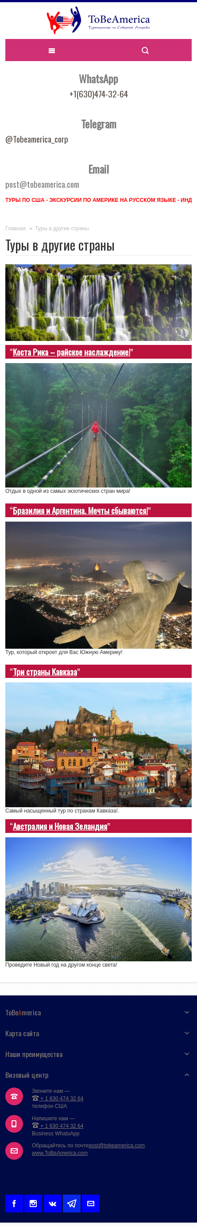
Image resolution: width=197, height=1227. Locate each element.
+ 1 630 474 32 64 (57, 1098)
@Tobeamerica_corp (36, 138)
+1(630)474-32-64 (99, 93)
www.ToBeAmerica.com (60, 1153)
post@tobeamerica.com (117, 1145)
